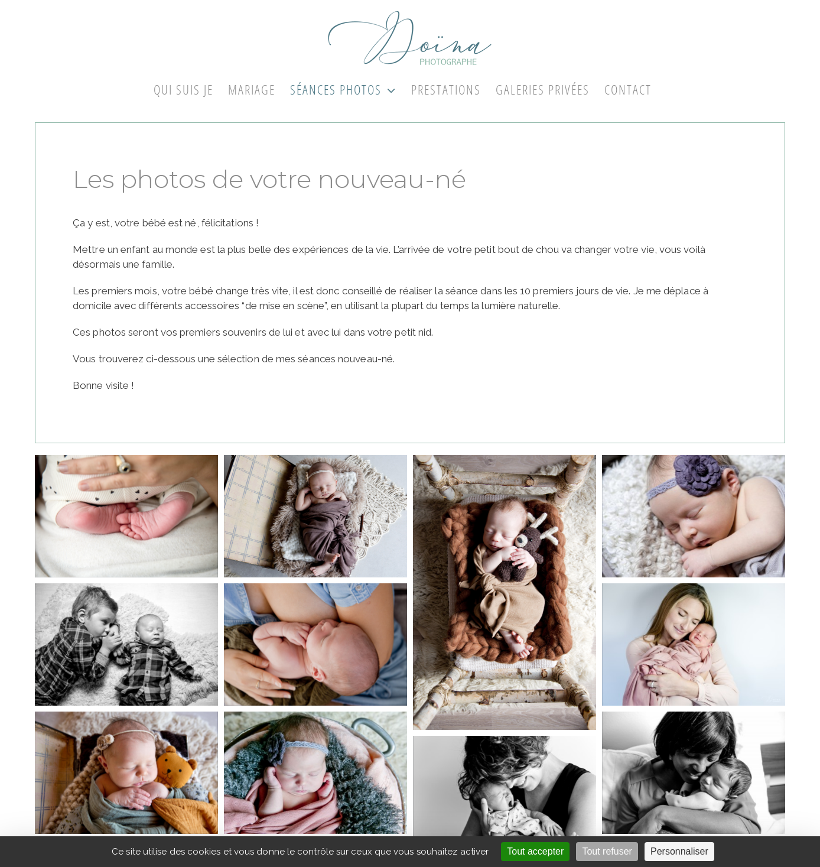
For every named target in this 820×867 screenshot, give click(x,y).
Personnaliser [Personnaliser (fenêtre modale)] (679, 851)
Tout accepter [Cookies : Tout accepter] (535, 851)
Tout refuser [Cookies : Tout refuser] (607, 851)
